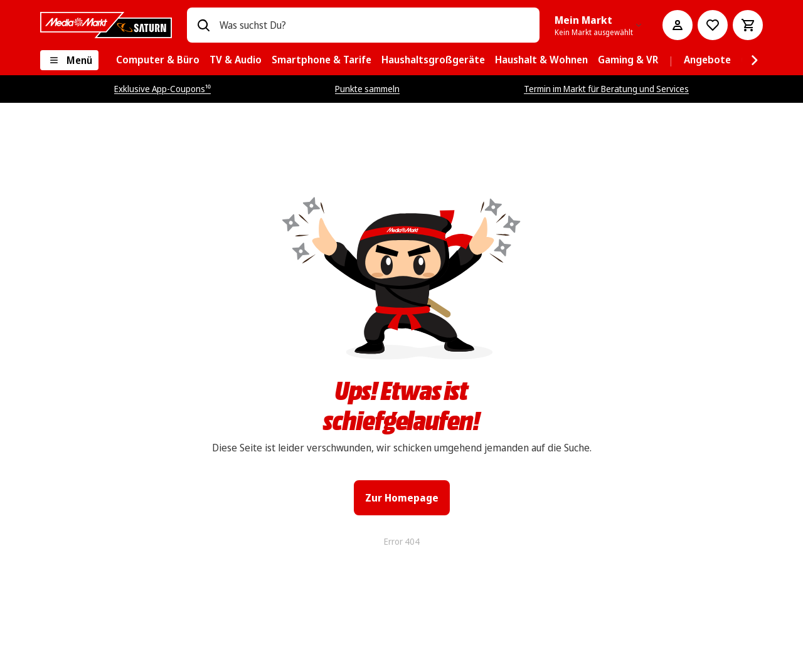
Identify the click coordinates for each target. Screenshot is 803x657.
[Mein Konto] (677, 25)
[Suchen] (203, 25)
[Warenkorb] (748, 25)
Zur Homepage (402, 497)
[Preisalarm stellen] (713, 25)
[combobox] (374, 25)
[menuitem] (158, 60)
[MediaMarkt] (106, 25)
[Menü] (69, 60)
